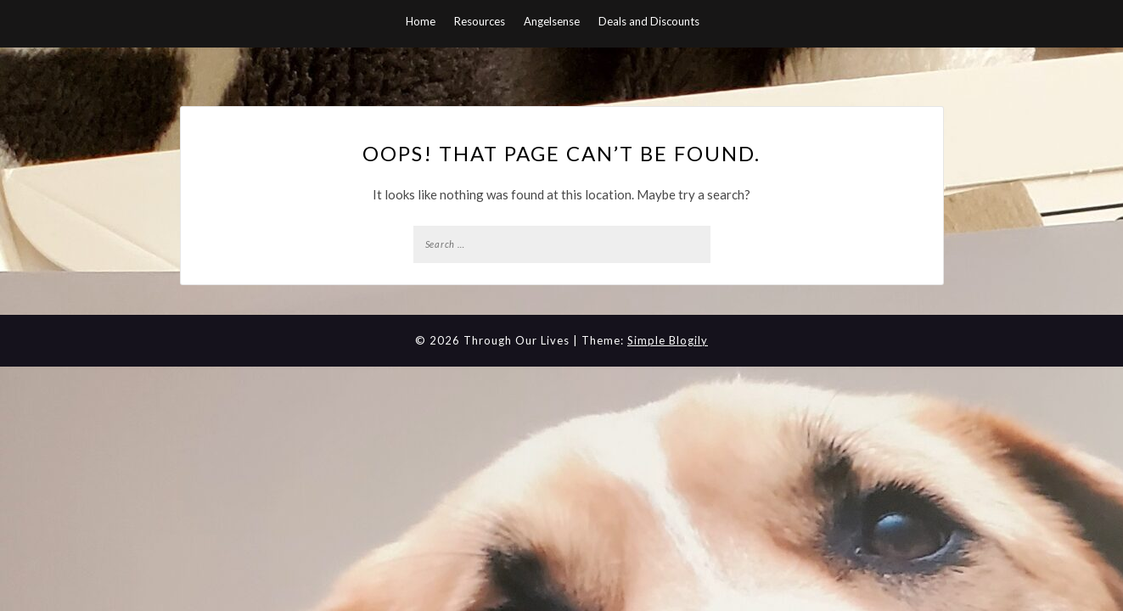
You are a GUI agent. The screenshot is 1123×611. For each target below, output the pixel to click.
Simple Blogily (667, 340)
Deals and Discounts (648, 21)
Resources (479, 21)
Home (420, 21)
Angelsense (552, 21)
